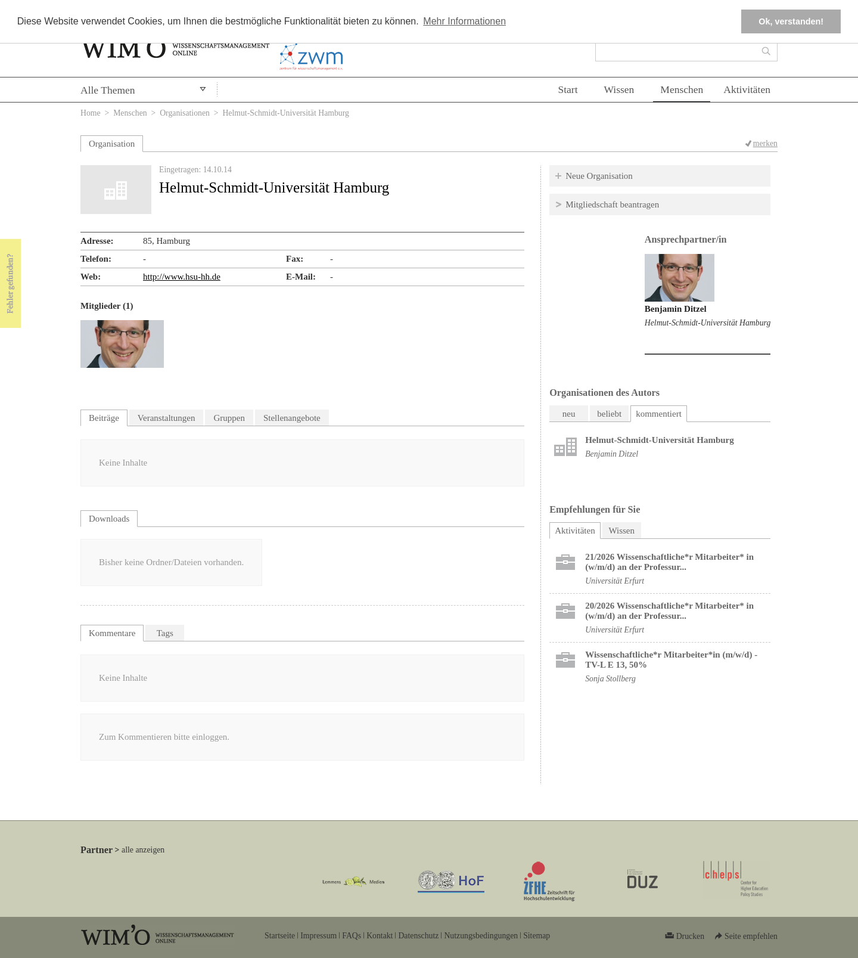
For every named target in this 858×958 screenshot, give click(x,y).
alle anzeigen (143, 849)
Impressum (318, 935)
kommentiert (659, 413)
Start (567, 89)
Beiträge (104, 418)
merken (765, 143)
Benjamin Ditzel (676, 309)
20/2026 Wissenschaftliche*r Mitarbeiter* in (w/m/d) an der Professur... (669, 611)
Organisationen (185, 112)
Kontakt (379, 935)
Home (90, 112)
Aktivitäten (746, 89)
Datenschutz (418, 935)
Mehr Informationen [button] (464, 21)
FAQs (351, 935)
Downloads (109, 518)
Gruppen (229, 418)
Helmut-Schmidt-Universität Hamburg (707, 322)
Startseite (280, 935)
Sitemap (536, 935)
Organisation (112, 143)
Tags (165, 633)
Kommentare (112, 633)
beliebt (609, 413)
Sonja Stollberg (610, 678)
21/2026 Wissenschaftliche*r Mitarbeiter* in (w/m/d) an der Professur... (669, 562)
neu (569, 413)
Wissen (619, 89)
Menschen (681, 89)
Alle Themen (107, 90)
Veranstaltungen (166, 418)
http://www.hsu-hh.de (181, 276)
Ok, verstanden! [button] (790, 21)
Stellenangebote (292, 418)
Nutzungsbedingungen (481, 935)
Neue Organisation (599, 176)
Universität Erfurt (614, 580)
